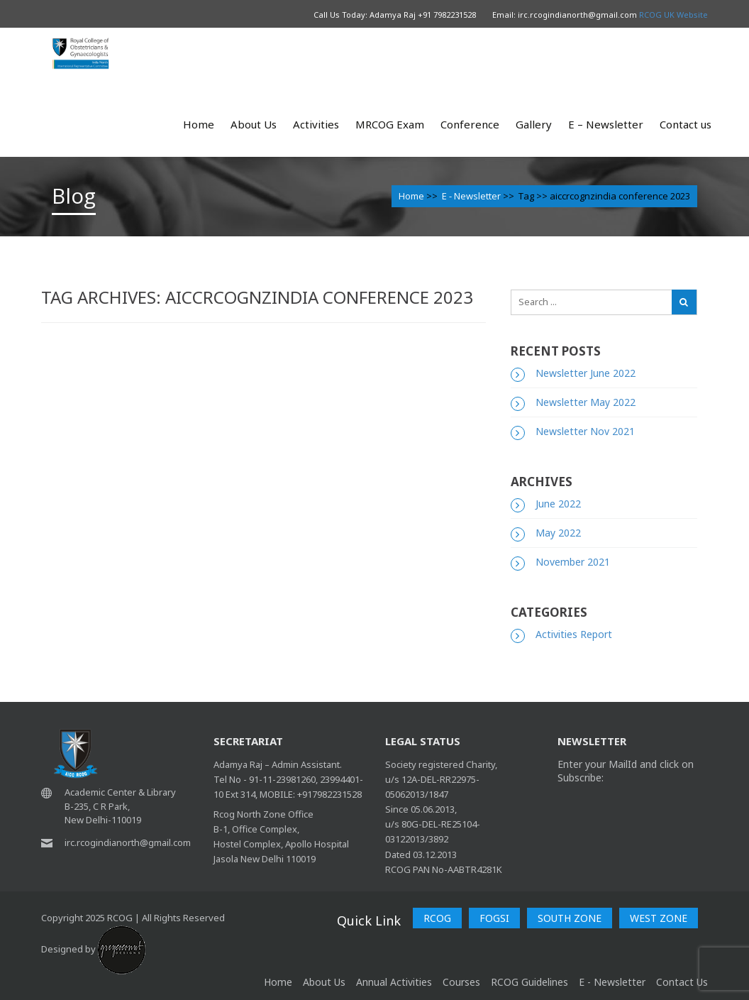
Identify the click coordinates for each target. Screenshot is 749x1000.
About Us (254, 124)
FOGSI (494, 918)
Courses (461, 982)
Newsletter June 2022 (586, 373)
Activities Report (574, 634)
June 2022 (558, 503)
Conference (469, 124)
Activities (316, 124)
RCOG (437, 918)
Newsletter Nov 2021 (585, 431)
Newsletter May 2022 (586, 402)
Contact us (685, 124)
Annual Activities (394, 982)
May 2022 (558, 532)
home (278, 982)
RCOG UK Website (673, 14)
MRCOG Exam (389, 124)
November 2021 (573, 561)
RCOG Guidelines (529, 982)
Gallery (534, 124)
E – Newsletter (605, 124)
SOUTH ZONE (569, 918)
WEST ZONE (658, 918)
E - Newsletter (471, 195)
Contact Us (682, 982)
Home (198, 124)
